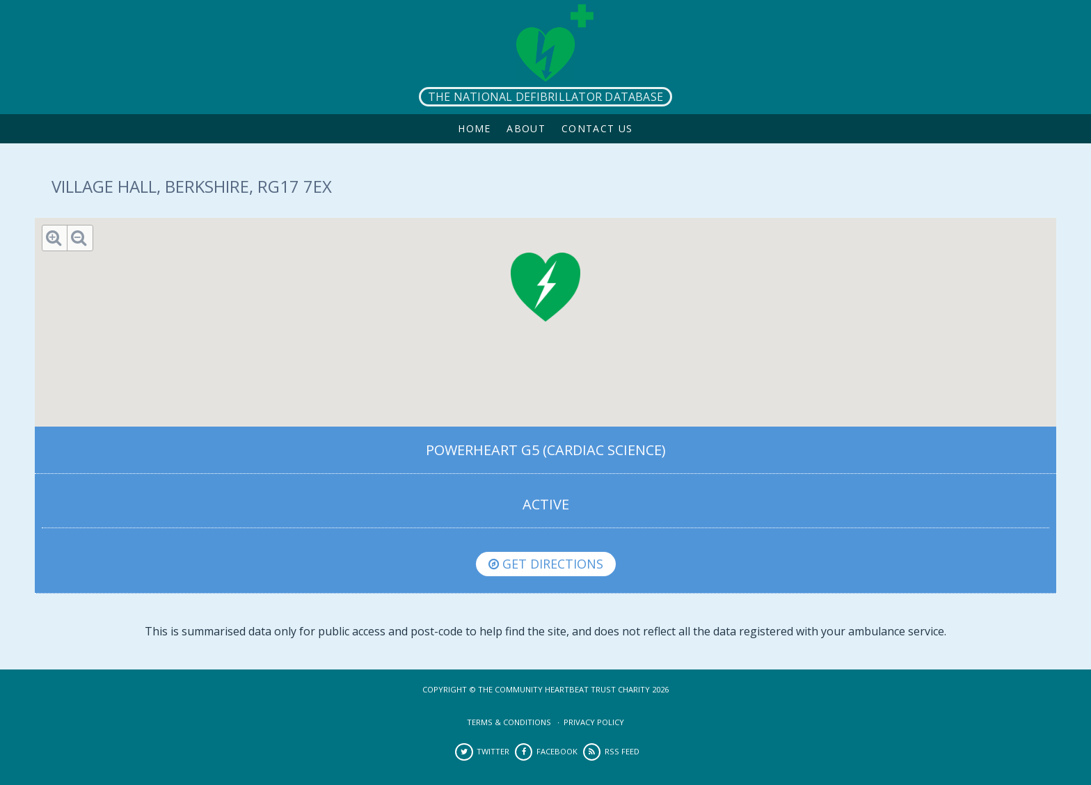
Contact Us (597, 128)
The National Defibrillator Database (545, 96)
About (526, 128)
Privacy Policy (594, 722)
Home (474, 128)
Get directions (545, 563)
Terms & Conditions (509, 722)
